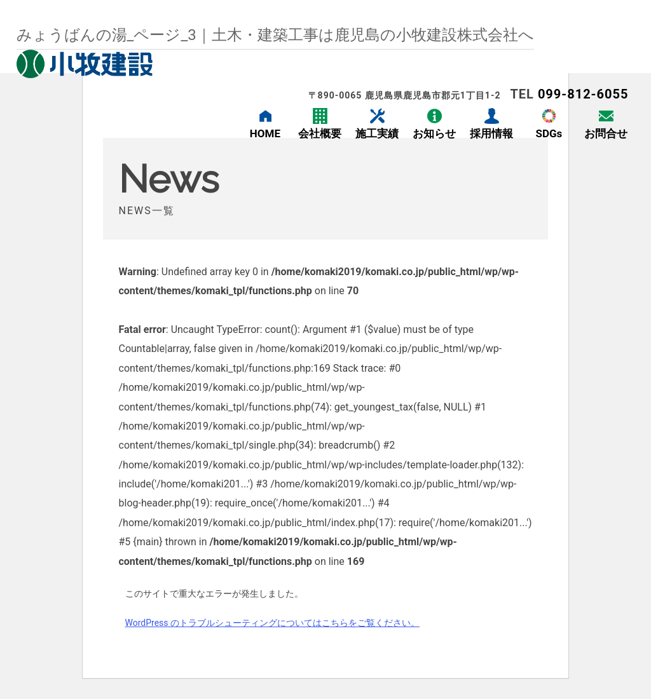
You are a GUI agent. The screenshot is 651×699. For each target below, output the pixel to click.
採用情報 (491, 133)
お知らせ (434, 133)
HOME (265, 133)
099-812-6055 (583, 94)
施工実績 (377, 133)
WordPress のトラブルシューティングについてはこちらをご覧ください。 (272, 623)
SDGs (548, 133)
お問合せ (605, 133)
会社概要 (319, 133)
